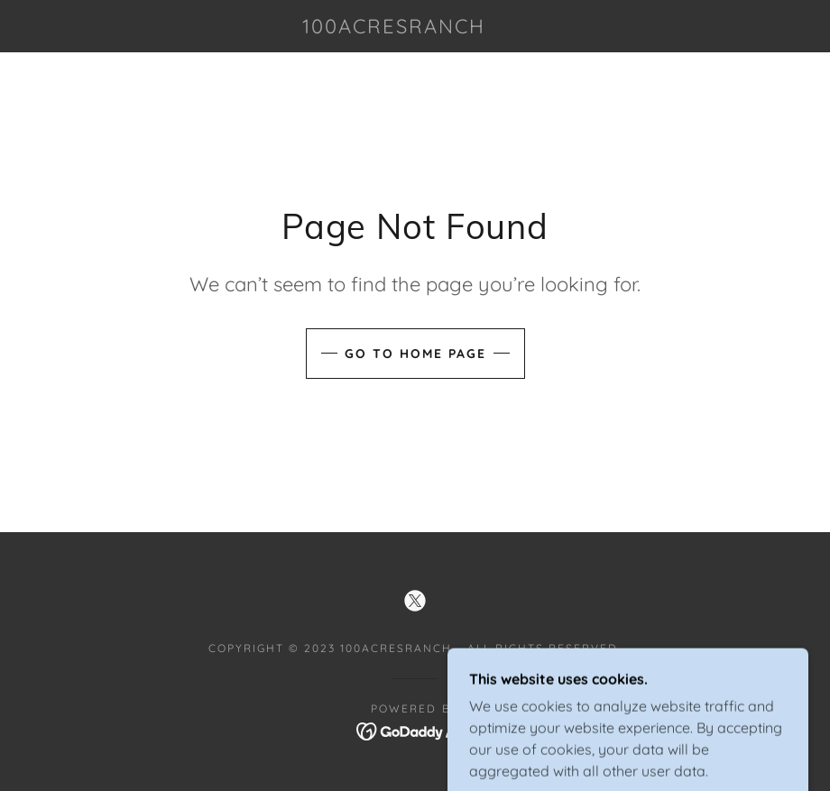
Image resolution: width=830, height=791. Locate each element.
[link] (393, 28)
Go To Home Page (415, 353)
